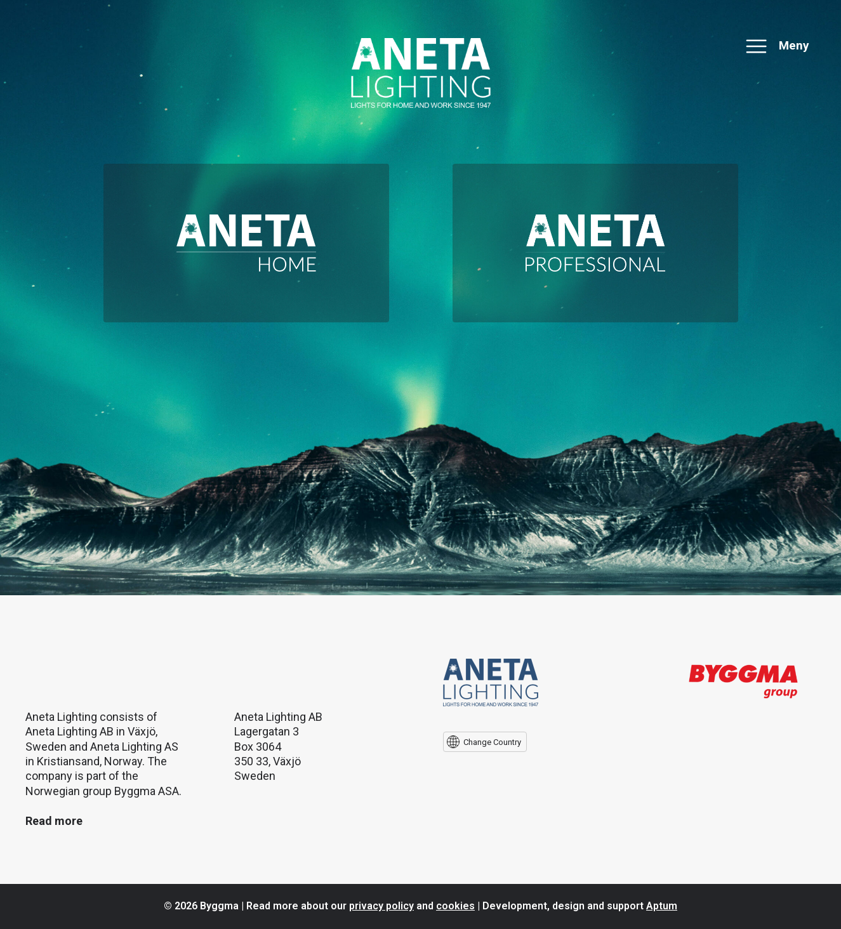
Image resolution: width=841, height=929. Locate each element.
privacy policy (381, 906)
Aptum (661, 906)
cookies (455, 906)
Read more (54, 820)
